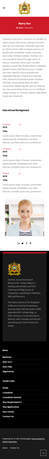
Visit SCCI (7, 362)
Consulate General (12, 397)
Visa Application (11, 407)
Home (5, 388)
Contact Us (8, 416)
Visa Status (8, 412)
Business (7, 357)
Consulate (8, 392)
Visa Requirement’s (12, 402)
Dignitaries (8, 371)
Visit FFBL (7, 367)
